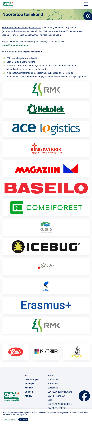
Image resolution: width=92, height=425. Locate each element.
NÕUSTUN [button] (23, 419)
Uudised (29, 392)
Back (87, 15)
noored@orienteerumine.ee (15, 45)
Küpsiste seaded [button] (10, 420)
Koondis (29, 387)
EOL (27, 375)
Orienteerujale (32, 379)
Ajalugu (28, 396)
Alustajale (29, 383)
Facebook (84, 395)
